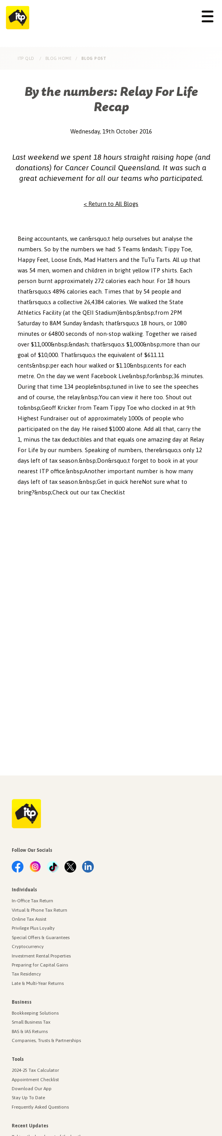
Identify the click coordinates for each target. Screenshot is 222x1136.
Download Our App (32, 1088)
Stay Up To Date (28, 1097)
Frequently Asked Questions (40, 1107)
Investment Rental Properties (41, 956)
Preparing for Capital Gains (40, 965)
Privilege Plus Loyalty (33, 928)
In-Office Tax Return (32, 900)
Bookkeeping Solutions (35, 1013)
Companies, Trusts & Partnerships (46, 1040)
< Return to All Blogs (111, 203)
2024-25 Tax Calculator (35, 1070)
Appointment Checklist (35, 1079)
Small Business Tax (31, 1022)
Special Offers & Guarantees (41, 937)
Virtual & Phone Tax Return (39, 910)
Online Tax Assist (29, 919)
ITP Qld (27, 58)
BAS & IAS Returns (30, 1031)
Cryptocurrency (28, 946)
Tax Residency (26, 974)
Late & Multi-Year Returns (38, 983)
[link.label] (17, 867)
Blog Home (58, 58)
